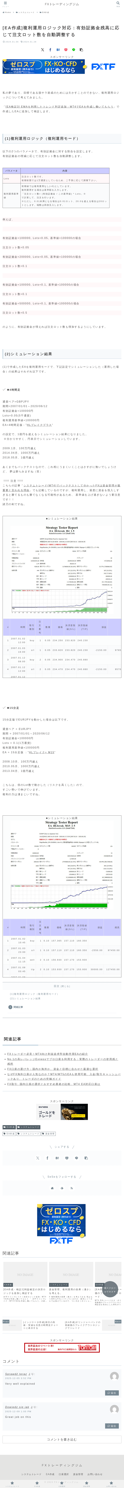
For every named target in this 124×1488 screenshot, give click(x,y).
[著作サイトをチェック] (52, 1188)
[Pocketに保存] (65, 49)
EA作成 (9, 1127)
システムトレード (29, 1127)
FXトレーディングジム (62, 4)
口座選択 (64, 1474)
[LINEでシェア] (73, 49)
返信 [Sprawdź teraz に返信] (112, 1393)
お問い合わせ (95, 1474)
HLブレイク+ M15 (42, 752)
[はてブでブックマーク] (58, 49)
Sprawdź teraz (16, 1374)
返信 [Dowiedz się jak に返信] (112, 1426)
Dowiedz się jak (17, 1407)
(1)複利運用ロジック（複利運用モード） (35, 994)
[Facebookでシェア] (50, 49)
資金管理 (48, 1134)
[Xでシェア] (42, 49)
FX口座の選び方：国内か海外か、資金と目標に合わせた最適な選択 (52, 1069)
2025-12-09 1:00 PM (18, 1411)
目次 (57, 986)
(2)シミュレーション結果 (25, 998)
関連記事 (18, 1007)
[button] (81, 49)
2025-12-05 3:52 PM (18, 1378)
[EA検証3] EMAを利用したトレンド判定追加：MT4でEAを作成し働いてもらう (60, 106)
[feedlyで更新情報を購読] (62, 1188)
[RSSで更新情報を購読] (71, 1188)
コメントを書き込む (62, 1439)
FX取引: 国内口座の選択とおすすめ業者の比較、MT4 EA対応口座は (53, 1084)
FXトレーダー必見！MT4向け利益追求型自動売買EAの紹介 (47, 1054)
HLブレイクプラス (39, 425)
